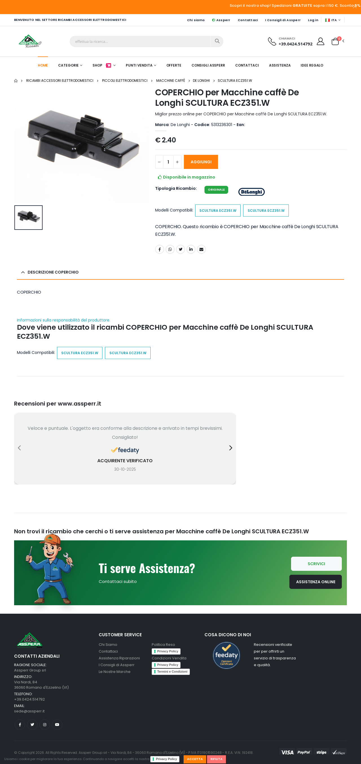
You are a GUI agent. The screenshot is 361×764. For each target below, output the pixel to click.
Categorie (68, 65)
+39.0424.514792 (295, 44)
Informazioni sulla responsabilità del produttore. (63, 320)
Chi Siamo (108, 644)
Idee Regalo (312, 65)
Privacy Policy (166, 759)
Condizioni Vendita (169, 658)
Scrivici (316, 564)
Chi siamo (196, 20)
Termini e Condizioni (172, 671)
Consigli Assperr (208, 65)
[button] (335, 41)
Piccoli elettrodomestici (125, 80)
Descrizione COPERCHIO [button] (53, 272)
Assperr (221, 20)
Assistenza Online (315, 582)
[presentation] (19, 447)
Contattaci (248, 20)
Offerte (173, 65)
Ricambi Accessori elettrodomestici (59, 80)
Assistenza (280, 65)
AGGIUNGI (201, 162)
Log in (313, 20)
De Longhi (201, 80)
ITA (331, 20)
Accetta (195, 759)
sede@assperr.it (29, 711)
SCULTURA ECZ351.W (235, 80)
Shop (102, 65)
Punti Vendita (139, 65)
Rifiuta (216, 759)
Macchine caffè (170, 80)
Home (43, 65)
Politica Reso (163, 644)
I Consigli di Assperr (283, 20)
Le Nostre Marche (115, 671)
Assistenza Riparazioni (119, 658)
